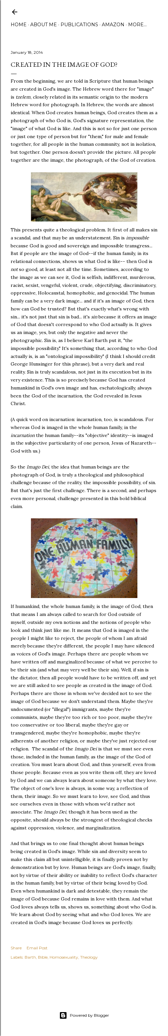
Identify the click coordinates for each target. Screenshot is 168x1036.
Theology (89, 957)
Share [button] (16, 947)
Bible (43, 957)
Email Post (37, 947)
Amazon (113, 25)
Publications (79, 25)
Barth (30, 957)
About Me (43, 25)
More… (137, 25)
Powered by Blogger (84, 1015)
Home (19, 25)
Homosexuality (64, 957)
